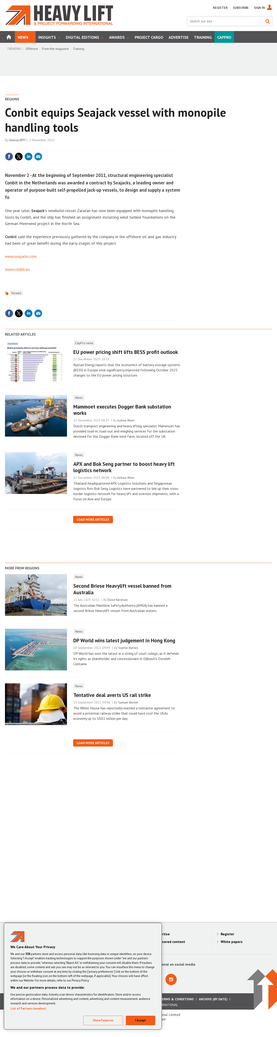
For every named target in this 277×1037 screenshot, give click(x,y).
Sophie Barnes (128, 648)
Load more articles (93, 519)
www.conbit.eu (17, 269)
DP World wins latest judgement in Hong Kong (124, 640)
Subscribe (241, 8)
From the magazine (55, 49)
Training (78, 49)
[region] (83, 976)
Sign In (259, 8)
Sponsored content (169, 941)
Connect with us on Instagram (171, 979)
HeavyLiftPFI (17, 140)
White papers (232, 941)
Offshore (32, 49)
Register (220, 8)
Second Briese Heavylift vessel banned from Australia (122, 589)
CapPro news (84, 343)
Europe (16, 293)
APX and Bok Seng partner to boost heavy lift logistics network (124, 467)
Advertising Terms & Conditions (166, 999)
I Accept (140, 1020)
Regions (12, 99)
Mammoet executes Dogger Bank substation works (122, 409)
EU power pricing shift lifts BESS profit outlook (125, 352)
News (79, 398)
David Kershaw (117, 600)
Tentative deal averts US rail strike (112, 695)
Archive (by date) (213, 999)
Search (267, 21)
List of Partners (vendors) (28, 1008)
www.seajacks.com (21, 256)
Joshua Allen (125, 420)
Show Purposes (103, 1020)
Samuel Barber (128, 702)
